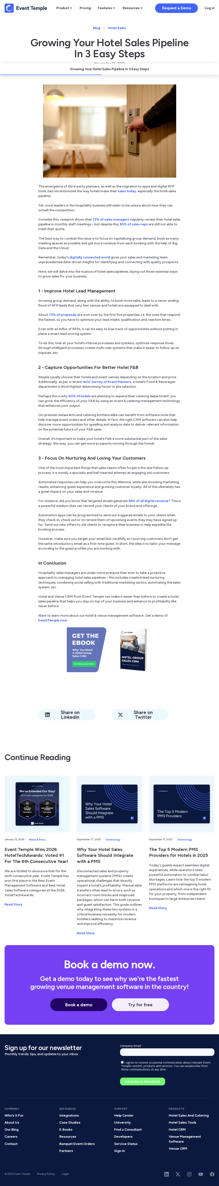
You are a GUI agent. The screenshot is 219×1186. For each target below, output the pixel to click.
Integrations (69, 1115)
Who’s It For (14, 1115)
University (122, 1122)
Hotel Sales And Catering (189, 1115)
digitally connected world (89, 257)
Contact (11, 1144)
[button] (64, 8)
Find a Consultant (128, 1129)
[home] (26, 8)
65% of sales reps (134, 224)
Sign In (119, 1151)
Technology (112, 839)
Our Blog (11, 1129)
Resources (67, 1136)
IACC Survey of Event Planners (107, 382)
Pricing (85, 8)
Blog (96, 28)
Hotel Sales (117, 28)
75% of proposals (62, 315)
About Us (12, 1122)
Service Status (126, 1144)
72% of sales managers (110, 219)
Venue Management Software (185, 1138)
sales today (126, 191)
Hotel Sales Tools (182, 1122)
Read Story (13, 904)
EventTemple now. (53, 620)
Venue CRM (178, 1148)
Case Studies (69, 1122)
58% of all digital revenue (148, 501)
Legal (65, 1173)
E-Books (65, 1129)
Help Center (124, 1115)
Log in (209, 8)
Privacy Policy (46, 1173)
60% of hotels (79, 396)
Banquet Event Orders (77, 1144)
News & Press (37, 839)
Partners (66, 1151)
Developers (123, 1136)
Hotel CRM (177, 1129)
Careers (11, 1136)
